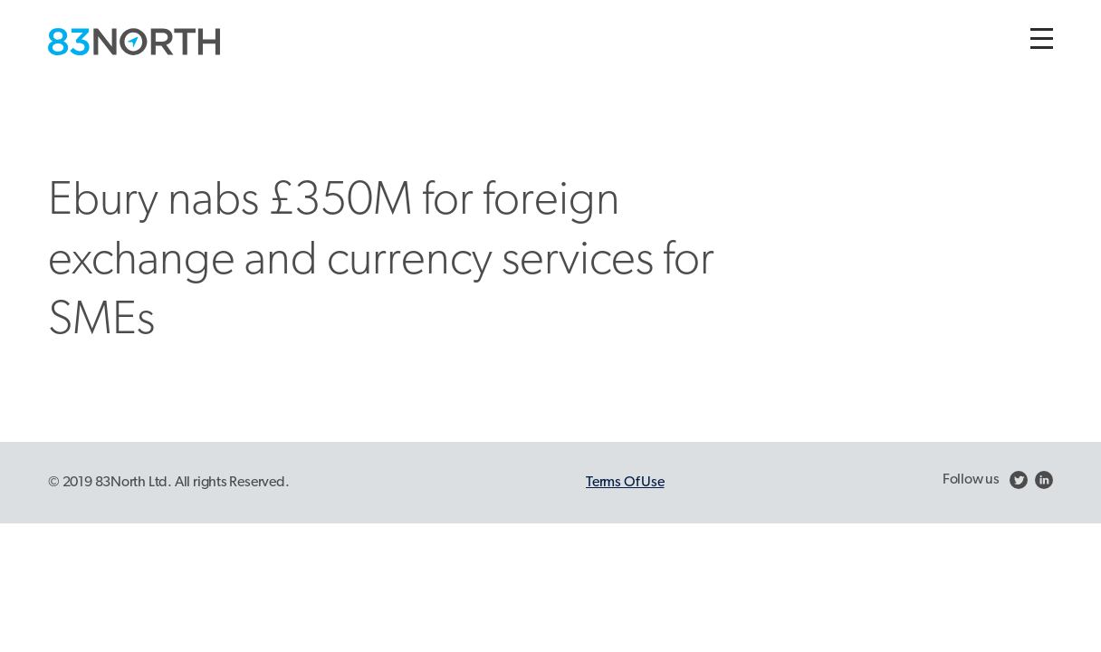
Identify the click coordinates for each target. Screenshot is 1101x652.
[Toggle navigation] (1041, 38)
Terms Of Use (625, 482)
